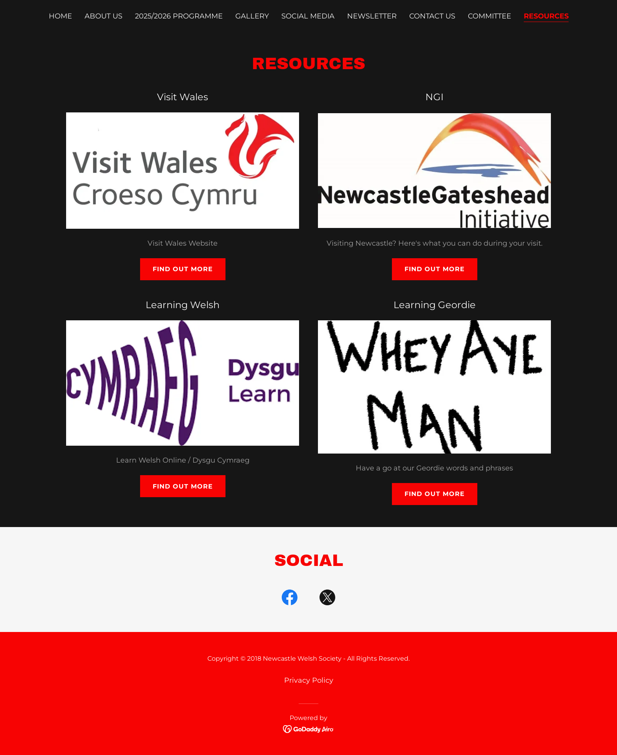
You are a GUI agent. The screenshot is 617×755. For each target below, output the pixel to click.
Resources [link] (546, 16)
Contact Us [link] (432, 16)
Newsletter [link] (372, 16)
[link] (289, 599)
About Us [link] (103, 16)
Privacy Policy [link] (308, 680)
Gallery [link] (252, 16)
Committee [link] (489, 16)
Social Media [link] (307, 16)
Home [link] (60, 16)
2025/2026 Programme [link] (179, 16)
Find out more (183, 269)
